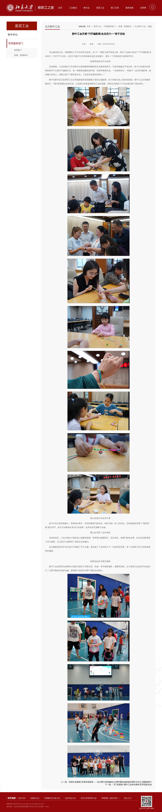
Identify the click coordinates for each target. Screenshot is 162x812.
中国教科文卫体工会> (52, 798)
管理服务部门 (15, 43)
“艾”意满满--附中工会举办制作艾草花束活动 (132, 785)
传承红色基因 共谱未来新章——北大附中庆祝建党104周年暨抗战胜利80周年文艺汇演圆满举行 (110, 782)
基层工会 (100, 8)
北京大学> (22, 798)
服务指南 (129, 8)
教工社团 (115, 8)
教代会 (87, 8)
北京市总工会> (70, 798)
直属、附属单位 (21, 55)
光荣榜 (143, 8)
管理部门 (18, 50)
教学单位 (13, 34)
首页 (60, 8)
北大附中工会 (140, 26)
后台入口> (128, 798)
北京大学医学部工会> (89, 798)
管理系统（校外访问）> (110, 798)
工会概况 (73, 8)
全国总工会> (35, 798)
